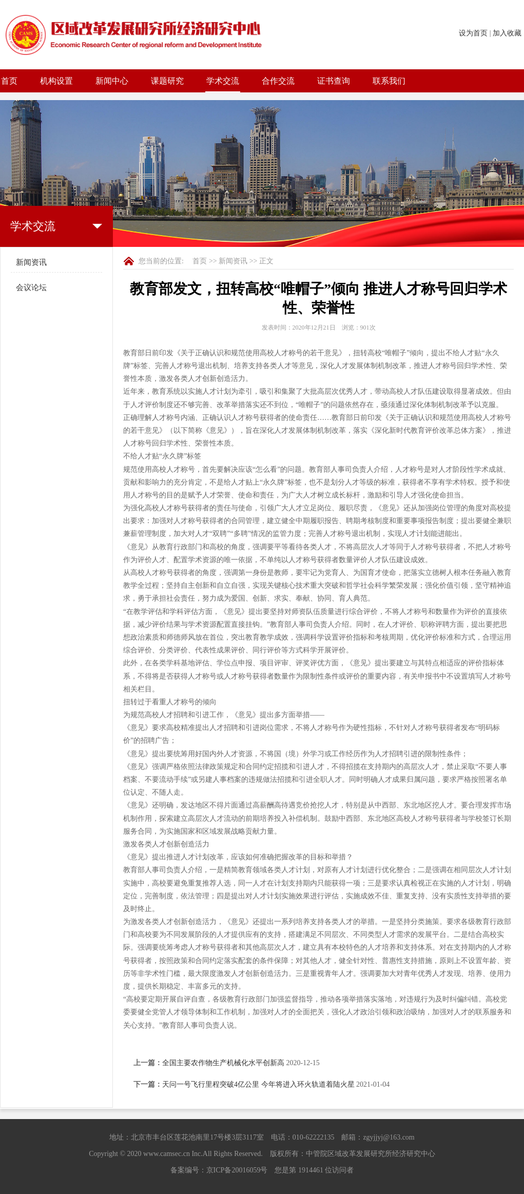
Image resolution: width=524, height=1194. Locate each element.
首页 (9, 80)
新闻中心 (111, 80)
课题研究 (167, 80)
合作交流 (278, 80)
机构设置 (56, 80)
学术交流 (222, 80)
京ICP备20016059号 (237, 1170)
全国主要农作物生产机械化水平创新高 (223, 1063)
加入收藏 (507, 33)
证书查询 (333, 80)
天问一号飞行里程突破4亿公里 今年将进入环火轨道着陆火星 (258, 1084)
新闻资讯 (31, 262)
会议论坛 (31, 287)
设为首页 (473, 33)
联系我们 (389, 80)
